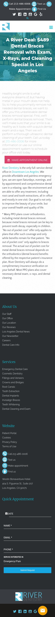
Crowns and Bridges (13, 382)
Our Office (7, 318)
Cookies (6, 437)
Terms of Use (9, 446)
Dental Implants (10, 395)
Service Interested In (13, 557)
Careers (6, 340)
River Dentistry (10, 168)
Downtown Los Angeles (25, 171)
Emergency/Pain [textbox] (12, 561)
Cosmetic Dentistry (12, 373)
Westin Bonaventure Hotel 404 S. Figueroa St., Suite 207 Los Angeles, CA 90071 (17, 483)
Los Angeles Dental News (16, 331)
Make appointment (18, 465)
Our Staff (6, 314)
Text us (41, 4)
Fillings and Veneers (13, 378)
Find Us (41, 9)
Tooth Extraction (11, 391)
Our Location (9, 322)
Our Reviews (9, 327)
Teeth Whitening (11, 404)
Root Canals (8, 386)
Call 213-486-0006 (19, 4)
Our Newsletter (10, 336)
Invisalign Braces (11, 400)
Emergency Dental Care (15, 369)
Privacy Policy (9, 442)
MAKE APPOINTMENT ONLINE (27, 160)
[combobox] (27, 561)
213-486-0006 (15, 141)
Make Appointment (20, 9)
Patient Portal (9, 433)
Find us (12, 471)
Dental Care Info (10, 344)
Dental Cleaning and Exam (16, 409)
